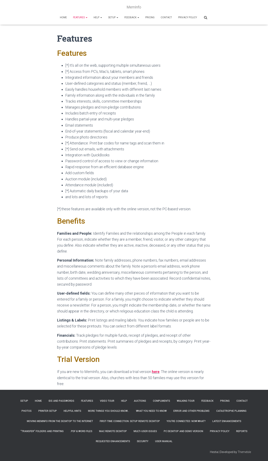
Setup (113, 17)
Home (63, 17)
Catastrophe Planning (231, 411)
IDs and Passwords (61, 400)
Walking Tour (186, 400)
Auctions (140, 400)
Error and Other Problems (191, 411)
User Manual (163, 441)
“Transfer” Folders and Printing (42, 431)
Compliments (161, 400)
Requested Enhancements (113, 441)
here (155, 371)
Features (80, 17)
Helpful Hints (72, 411)
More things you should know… (108, 411)
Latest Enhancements (226, 421)
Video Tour (107, 400)
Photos (27, 411)
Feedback (131, 17)
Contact (166, 17)
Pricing (150, 17)
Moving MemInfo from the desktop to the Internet (60, 421)
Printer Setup (47, 411)
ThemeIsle (244, 451)
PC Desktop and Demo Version (183, 431)
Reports (241, 431)
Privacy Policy (187, 17)
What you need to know (151, 411)
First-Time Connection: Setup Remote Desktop (130, 421)
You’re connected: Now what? (186, 421)
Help (98, 17)
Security (142, 441)
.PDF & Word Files (81, 431)
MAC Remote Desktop (113, 431)
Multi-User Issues (145, 431)
